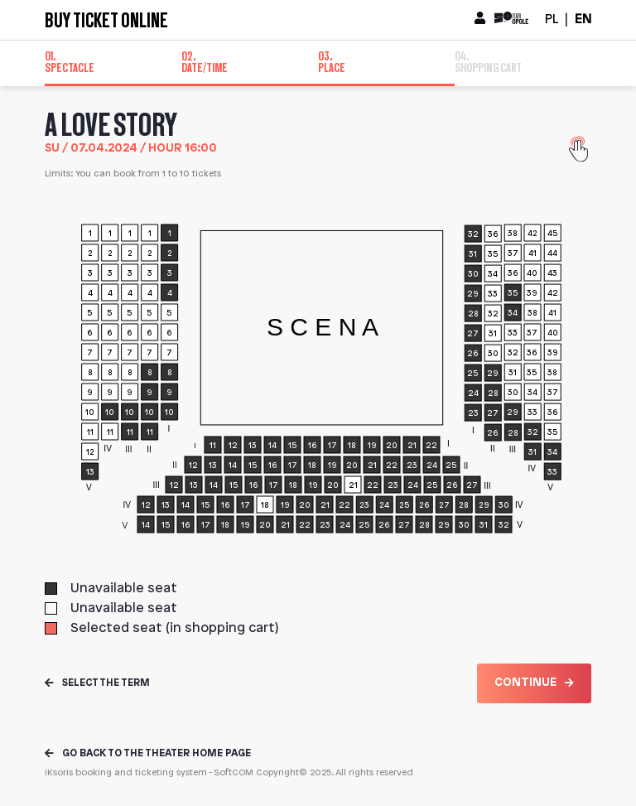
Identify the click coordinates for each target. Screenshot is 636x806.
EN (583, 19)
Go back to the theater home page (148, 753)
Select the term (97, 683)
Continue (534, 683)
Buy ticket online (106, 19)
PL (551, 19)
